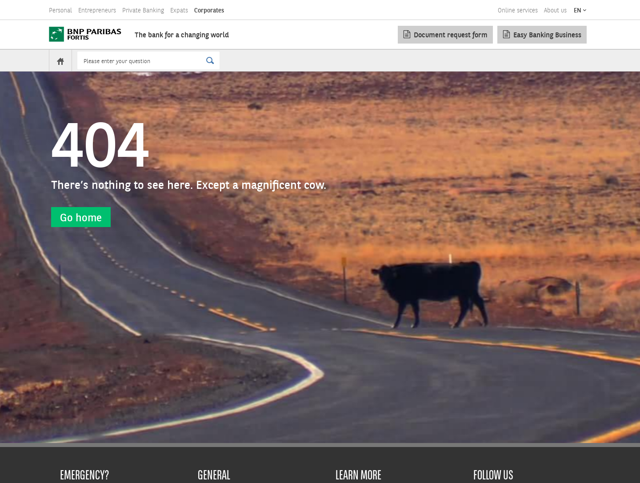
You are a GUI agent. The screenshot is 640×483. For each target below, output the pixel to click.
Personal (60, 10)
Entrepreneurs (97, 10)
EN (577, 10)
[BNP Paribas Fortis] (85, 34)
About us (555, 10)
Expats (179, 10)
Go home (81, 217)
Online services (518, 10)
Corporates (209, 10)
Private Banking (143, 10)
